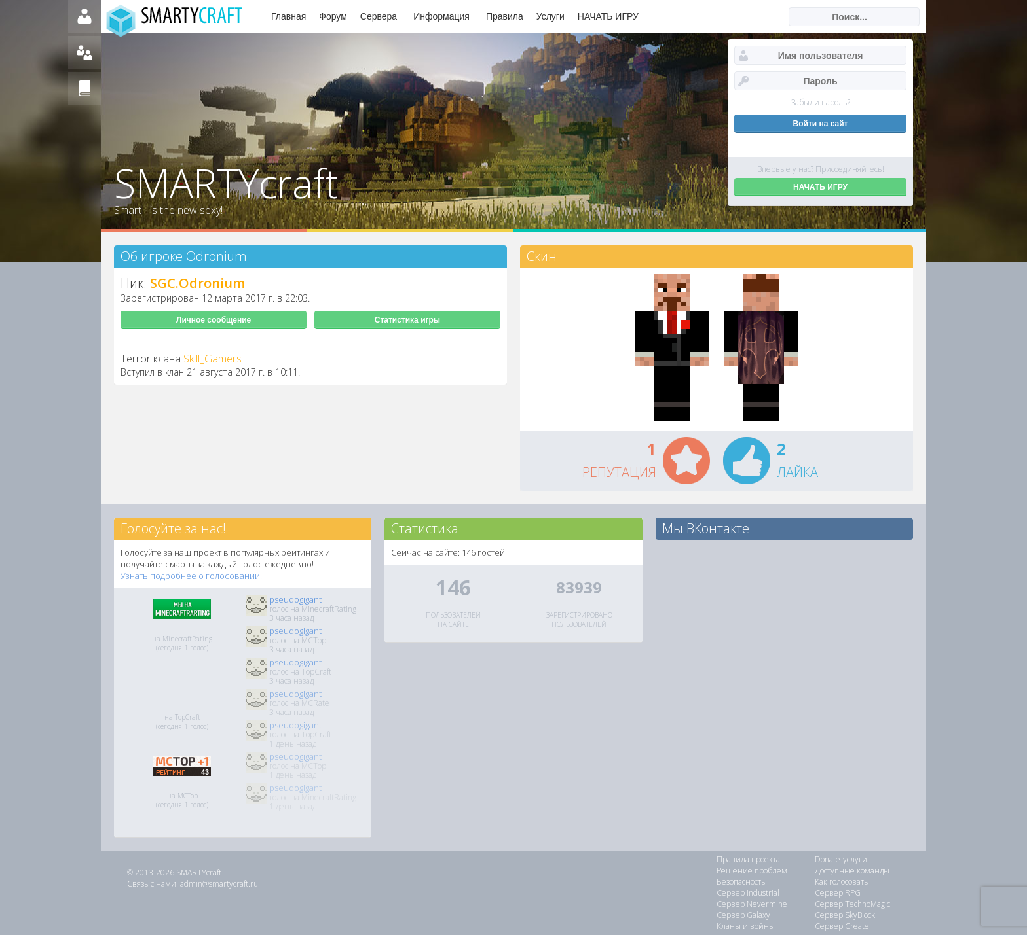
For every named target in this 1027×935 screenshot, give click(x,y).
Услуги (550, 16)
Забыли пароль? (820, 102)
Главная (288, 16)
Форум (333, 16)
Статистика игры (407, 320)
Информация (441, 16)
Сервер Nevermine (752, 903)
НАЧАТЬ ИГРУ (608, 16)
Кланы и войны (746, 926)
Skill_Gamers (212, 358)
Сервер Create (842, 926)
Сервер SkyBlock (845, 915)
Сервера (378, 16)
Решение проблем (752, 870)
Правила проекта (748, 859)
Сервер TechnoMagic (852, 903)
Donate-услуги (841, 859)
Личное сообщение (213, 320)
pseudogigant (295, 599)
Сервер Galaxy (743, 915)
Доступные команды (852, 870)
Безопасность (741, 881)
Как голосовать (841, 881)
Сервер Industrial (748, 892)
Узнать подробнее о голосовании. (191, 576)
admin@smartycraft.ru (219, 883)
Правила (504, 16)
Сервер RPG (838, 892)
